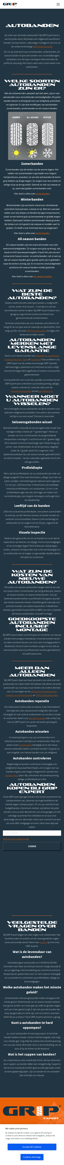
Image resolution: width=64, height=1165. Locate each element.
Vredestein (36, 359)
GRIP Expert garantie (42, 46)
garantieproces (45, 391)
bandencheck (11, 775)
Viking (25, 359)
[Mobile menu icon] (58, 4)
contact (43, 942)
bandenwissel (25, 745)
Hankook (8, 359)
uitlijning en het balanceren (43, 691)
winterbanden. (43, 233)
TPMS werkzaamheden (47, 695)
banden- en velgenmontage (19, 695)
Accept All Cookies (32, 1146)
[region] (32, 1144)
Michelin (17, 359)
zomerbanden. (43, 193)
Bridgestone (41, 355)
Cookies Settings (32, 1157)
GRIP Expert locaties (36, 330)
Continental (53, 355)
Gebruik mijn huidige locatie (16, 839)
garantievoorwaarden (21, 391)
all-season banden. (43, 276)
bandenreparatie (37, 718)
